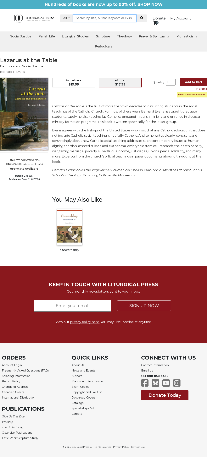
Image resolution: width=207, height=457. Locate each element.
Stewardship (69, 250)
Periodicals (103, 46)
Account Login (12, 365)
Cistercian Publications (17, 432)
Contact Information (155, 365)
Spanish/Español (83, 408)
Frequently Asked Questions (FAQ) (25, 370)
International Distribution (19, 397)
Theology (124, 36)
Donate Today (164, 395)
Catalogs (77, 403)
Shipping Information (16, 376)
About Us (78, 365)
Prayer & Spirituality (154, 36)
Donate (159, 18)
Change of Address (15, 386)
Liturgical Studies (75, 36)
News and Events (83, 370)
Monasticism (186, 36)
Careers (77, 414)
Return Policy (11, 381)
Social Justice (20, 36)
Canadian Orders (13, 392)
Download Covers (83, 397)
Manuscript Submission (87, 381)
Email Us (147, 370)
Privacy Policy (121, 446)
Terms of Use (138, 446)
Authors (77, 376)
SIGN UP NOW (144, 305)
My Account (180, 18)
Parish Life (46, 36)
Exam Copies (80, 386)
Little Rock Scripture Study (20, 438)
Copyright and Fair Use (87, 392)
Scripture (103, 36)
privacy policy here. (85, 322)
